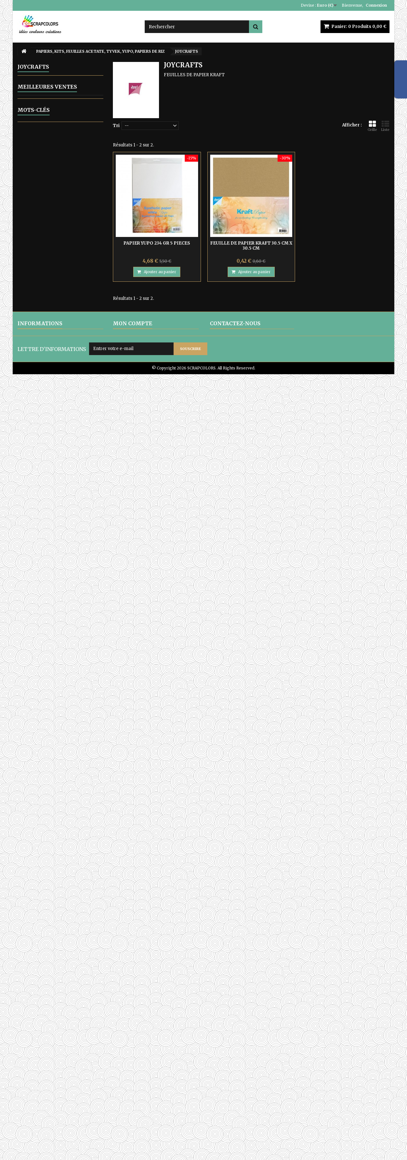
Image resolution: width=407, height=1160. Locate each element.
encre (26, 1014)
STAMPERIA (41, 376)
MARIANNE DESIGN (48, 333)
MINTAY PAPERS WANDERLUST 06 (65, 838)
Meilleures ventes (47, 652)
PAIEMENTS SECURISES (42, 1113)
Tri (116, 125)
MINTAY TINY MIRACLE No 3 (73, 921)
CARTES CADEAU (42, 621)
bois (25, 1023)
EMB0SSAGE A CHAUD (48, 156)
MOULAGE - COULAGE (48, 225)
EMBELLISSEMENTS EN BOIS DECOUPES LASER (56, 127)
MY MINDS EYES (45, 354)
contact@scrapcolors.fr (254, 1101)
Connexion (376, 5)
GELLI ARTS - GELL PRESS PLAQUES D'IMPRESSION (53, 201)
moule (27, 1005)
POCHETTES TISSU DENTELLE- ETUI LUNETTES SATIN (56, 579)
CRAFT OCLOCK (45, 279)
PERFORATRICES (42, 462)
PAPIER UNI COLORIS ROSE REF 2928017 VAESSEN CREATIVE (70, 949)
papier (86, 1014)
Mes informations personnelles (146, 1105)
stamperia (76, 1005)
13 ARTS (37, 268)
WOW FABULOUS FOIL (48, 537)
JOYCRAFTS (40, 300)
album (66, 1014)
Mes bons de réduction (137, 1113)
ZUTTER (33, 547)
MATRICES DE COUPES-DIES (55, 215)
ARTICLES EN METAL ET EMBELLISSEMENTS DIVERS (55, 170)
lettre (43, 1023)
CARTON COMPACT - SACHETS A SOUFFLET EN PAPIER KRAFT (58, 561)
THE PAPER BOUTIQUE (53, 408)
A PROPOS (28, 1105)
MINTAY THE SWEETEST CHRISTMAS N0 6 (66, 866)
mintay (52, 1032)
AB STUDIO (40, 419)
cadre (46, 1014)
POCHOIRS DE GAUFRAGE (52, 472)
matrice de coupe (75, 1023)
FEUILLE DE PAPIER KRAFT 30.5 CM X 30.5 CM (251, 245)
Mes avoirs (124, 1088)
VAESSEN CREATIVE (49, 387)
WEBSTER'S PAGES (48, 398)
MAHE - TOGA (43, 322)
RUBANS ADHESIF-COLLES (53, 494)
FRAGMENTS (42, 290)
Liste (385, 126)
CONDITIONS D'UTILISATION (47, 1096)
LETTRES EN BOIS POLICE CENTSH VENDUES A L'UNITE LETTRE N (68, 763)
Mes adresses (127, 1096)
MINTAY (36, 344)
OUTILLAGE (37, 236)
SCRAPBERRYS (43, 365)
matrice (49, 1005)
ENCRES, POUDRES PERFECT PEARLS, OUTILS (55, 185)
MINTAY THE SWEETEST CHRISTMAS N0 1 (66, 894)
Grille (372, 126)
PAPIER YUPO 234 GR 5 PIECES (156, 243)
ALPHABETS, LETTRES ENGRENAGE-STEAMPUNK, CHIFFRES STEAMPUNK (54, 98)
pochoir (29, 1032)
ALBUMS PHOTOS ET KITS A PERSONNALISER (55, 79)
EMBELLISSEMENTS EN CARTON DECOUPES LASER (54, 143)
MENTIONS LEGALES (39, 1088)
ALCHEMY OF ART (47, 430)
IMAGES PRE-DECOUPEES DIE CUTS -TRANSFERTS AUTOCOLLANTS (57, 510)
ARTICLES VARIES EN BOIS (53, 114)
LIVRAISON (29, 1080)
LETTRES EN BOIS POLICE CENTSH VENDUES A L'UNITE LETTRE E (68, 802)
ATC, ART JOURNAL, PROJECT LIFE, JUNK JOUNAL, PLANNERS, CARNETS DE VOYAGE (56, 603)
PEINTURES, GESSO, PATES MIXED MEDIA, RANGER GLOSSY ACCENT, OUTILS (54, 446)
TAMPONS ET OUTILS (48, 526)
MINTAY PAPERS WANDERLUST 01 (65, 733)
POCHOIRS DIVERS (45, 483)
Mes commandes (131, 1080)
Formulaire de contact (233, 1109)
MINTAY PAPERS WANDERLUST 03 (65, 705)
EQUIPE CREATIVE (44, 632)
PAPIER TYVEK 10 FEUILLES (66, 668)
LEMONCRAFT (43, 311)
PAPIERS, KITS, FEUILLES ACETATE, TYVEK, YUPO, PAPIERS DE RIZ (52, 252)
